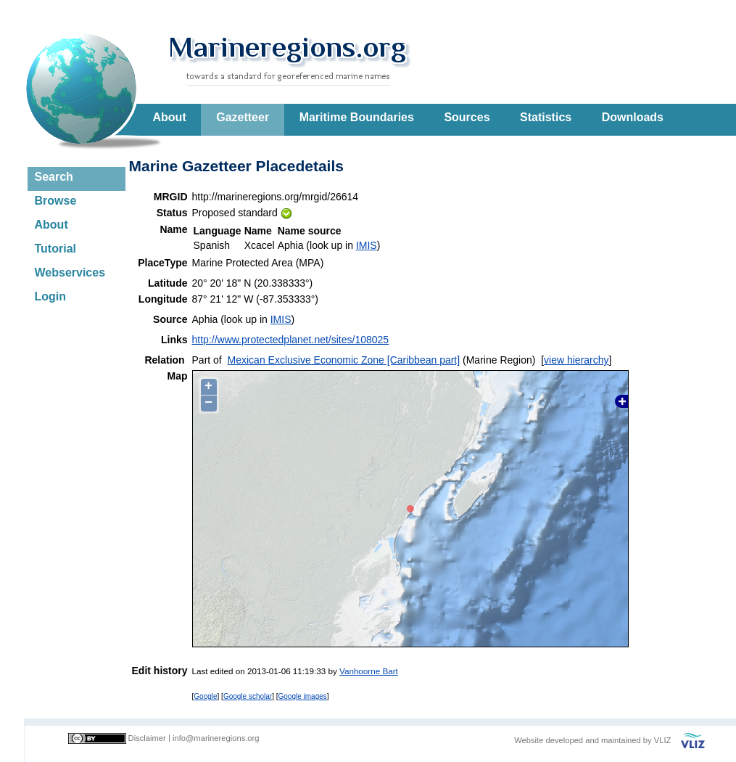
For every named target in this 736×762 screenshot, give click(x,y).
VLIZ (662, 740)
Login (51, 296)
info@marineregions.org (216, 738)
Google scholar (247, 696)
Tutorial (55, 248)
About (169, 117)
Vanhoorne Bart (368, 671)
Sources (466, 117)
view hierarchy (576, 360)
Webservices (70, 272)
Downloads (632, 117)
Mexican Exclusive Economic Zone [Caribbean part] (344, 360)
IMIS (366, 245)
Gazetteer (242, 117)
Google (205, 696)
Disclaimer (147, 738)
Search (54, 177)
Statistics (545, 117)
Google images (302, 696)
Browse (56, 200)
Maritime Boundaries (356, 117)
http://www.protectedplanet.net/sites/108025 (290, 339)
